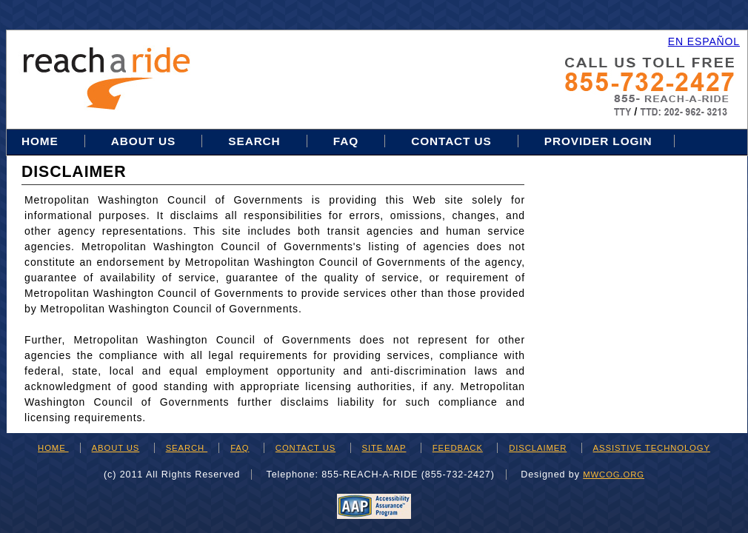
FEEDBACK (458, 447)
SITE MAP (384, 447)
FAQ (345, 141)
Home (41, 141)
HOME (53, 447)
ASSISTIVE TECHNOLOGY (651, 447)
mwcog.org (613, 474)
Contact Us (451, 141)
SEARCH (186, 447)
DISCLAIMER (538, 447)
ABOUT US (116, 447)
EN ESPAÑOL (704, 41)
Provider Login (598, 141)
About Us (143, 141)
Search (256, 141)
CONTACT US (305, 447)
